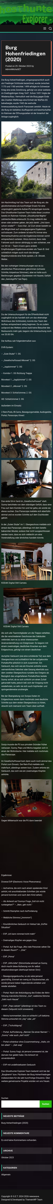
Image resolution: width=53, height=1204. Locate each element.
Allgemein (5, 1174)
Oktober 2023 (7, 1157)
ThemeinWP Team (33, 1199)
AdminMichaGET (13, 69)
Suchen (4, 1098)
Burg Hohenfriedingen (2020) (14, 1123)
